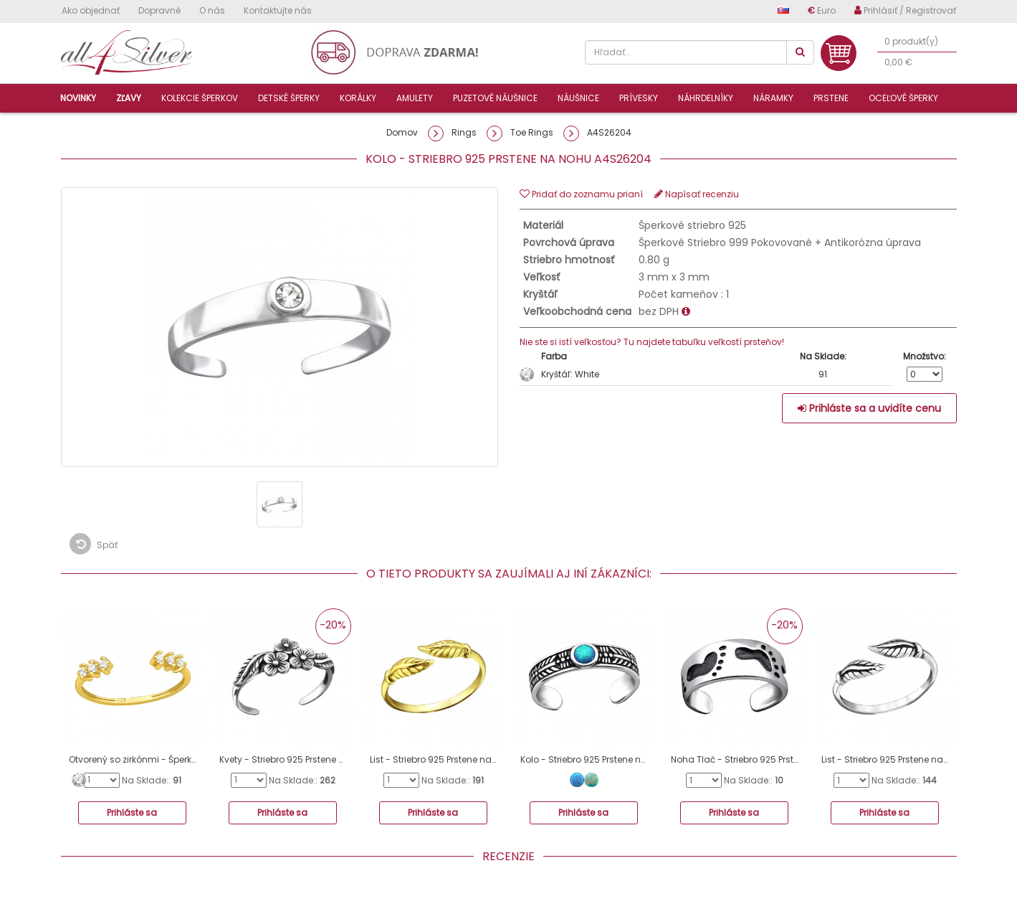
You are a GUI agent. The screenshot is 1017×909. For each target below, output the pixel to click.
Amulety (414, 98)
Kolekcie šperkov (199, 98)
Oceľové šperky (903, 98)
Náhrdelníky (705, 98)
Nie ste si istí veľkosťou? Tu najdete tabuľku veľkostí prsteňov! (652, 342)
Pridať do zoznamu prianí (581, 194)
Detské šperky (289, 98)
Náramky (773, 98)
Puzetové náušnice (495, 98)
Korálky (358, 98)
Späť (94, 544)
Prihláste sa (132, 812)
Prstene (831, 98)
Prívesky (638, 98)
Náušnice (578, 98)
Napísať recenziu (696, 194)
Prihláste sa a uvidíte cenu (869, 408)
